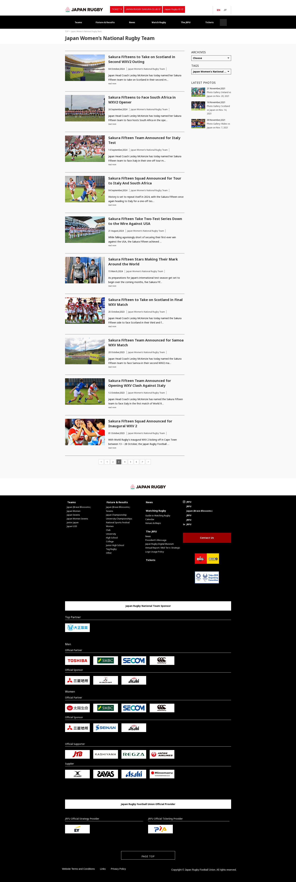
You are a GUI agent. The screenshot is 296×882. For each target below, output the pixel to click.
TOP (67, 31)
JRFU (188, 501)
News (132, 22)
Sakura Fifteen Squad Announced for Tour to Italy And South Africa (144, 180)
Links (103, 868)
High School (112, 537)
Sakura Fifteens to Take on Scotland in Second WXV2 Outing (141, 59)
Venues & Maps (153, 523)
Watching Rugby (156, 510)
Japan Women (73, 511)
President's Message (155, 540)
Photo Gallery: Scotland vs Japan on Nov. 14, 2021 (218, 110)
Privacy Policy (118, 868)
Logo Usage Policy (154, 551)
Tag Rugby (111, 549)
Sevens (109, 511)
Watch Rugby (159, 22)
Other (109, 552)
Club (108, 530)
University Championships (119, 518)
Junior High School (115, 545)
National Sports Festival (118, 522)
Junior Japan (73, 522)
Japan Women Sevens (77, 518)
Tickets (209, 22)
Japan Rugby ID (173, 9)
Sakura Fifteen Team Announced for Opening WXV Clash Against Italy (139, 383)
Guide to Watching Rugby (157, 515)
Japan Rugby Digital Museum (159, 543)
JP (225, 10)
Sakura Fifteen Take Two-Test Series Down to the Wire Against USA (145, 221)
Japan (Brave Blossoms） (79, 507)
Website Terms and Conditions (78, 868)
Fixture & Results (105, 22)
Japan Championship (116, 514)
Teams (78, 22)
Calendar (149, 519)
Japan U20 (72, 526)
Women (110, 526)
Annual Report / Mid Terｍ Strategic (162, 547)
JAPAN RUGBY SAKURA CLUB (142, 9)
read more (112, 83)
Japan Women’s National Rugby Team (86, 31)
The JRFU (185, 22)
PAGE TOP (148, 856)
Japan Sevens (73, 514)
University (111, 533)
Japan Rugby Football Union (84, 9)
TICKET (116, 9)
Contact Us (207, 537)
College (110, 541)
